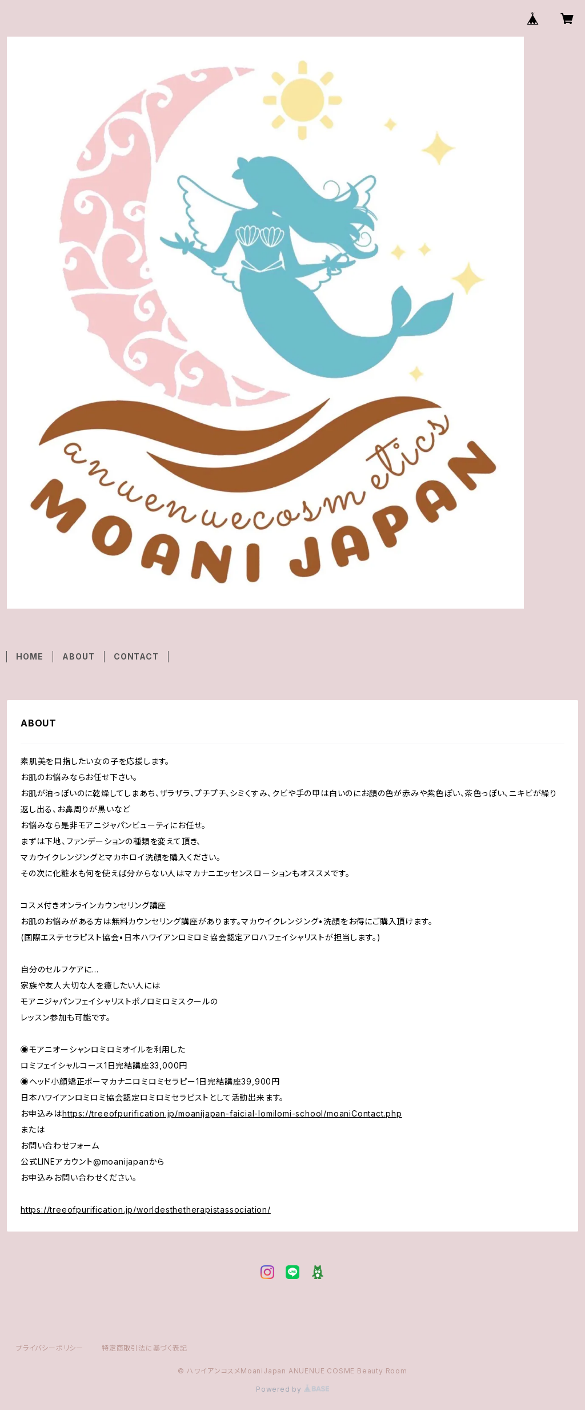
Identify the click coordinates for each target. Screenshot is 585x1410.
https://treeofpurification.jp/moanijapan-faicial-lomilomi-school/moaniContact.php (232, 1113)
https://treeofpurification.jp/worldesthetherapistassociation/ (146, 1209)
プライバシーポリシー (49, 1348)
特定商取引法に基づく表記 (144, 1348)
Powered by (292, 1389)
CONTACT (136, 656)
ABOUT (78, 656)
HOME (29, 656)
